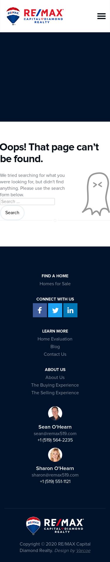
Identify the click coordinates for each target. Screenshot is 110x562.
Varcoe (83, 550)
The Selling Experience (55, 392)
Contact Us (55, 354)
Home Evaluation (55, 339)
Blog (55, 346)
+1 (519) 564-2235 (55, 440)
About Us (55, 377)
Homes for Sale (55, 283)
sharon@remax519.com (55, 475)
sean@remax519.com (55, 433)
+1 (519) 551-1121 (55, 481)
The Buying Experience (55, 385)
